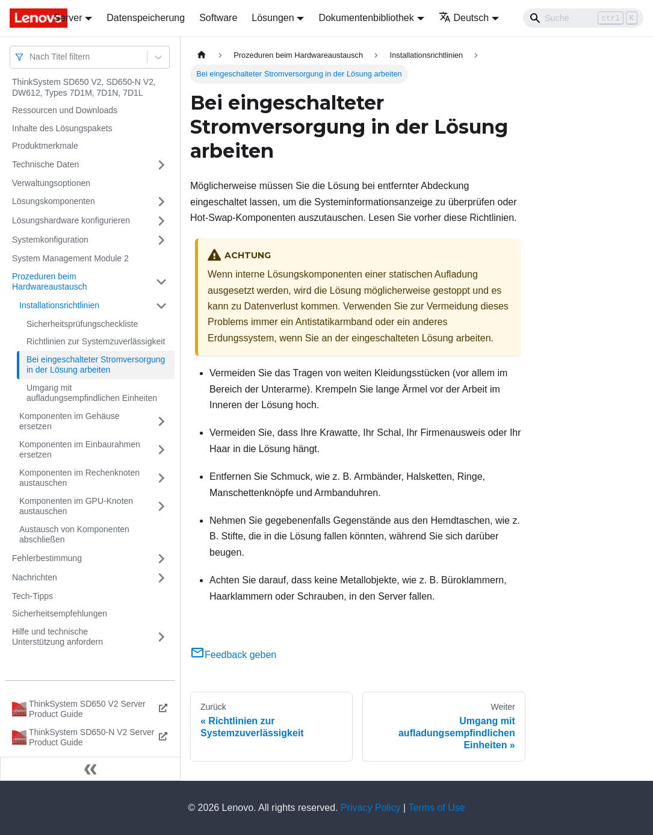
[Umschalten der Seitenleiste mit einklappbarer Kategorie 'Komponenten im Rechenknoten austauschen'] (161, 478)
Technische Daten (45, 164)
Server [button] (68, 18)
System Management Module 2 (70, 258)
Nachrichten (34, 577)
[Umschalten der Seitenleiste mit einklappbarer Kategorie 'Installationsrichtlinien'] (161, 305)
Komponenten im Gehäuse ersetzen (69, 421)
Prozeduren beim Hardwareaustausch (49, 282)
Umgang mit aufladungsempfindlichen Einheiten (91, 393)
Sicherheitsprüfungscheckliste (82, 324)
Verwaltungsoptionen (51, 183)
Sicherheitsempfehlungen (59, 613)
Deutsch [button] (464, 18)
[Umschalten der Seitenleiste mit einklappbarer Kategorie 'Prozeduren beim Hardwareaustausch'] (161, 282)
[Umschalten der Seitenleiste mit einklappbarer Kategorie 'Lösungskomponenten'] (161, 201)
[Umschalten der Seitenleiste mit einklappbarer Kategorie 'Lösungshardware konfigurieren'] (161, 221)
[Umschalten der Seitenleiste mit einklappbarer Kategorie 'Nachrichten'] (161, 578)
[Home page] (201, 55)
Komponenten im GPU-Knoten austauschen (76, 506)
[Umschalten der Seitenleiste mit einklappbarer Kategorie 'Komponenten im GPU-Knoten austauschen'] (161, 506)
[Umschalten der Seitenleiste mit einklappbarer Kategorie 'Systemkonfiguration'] (161, 240)
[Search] (583, 18)
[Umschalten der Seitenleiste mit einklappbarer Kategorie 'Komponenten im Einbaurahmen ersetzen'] (161, 450)
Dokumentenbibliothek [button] (365, 18)
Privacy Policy (371, 807)
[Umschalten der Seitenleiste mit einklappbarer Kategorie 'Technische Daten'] (161, 165)
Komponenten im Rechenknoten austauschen (79, 478)
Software (218, 18)
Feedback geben (233, 655)
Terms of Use (436, 807)
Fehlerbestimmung (47, 558)
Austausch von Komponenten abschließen (74, 534)
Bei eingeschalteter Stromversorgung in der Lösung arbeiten (95, 365)
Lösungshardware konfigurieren (71, 220)
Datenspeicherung (146, 18)
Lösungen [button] (273, 18)
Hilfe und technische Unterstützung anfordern (57, 637)
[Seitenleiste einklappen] (90, 769)
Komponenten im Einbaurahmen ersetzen (79, 449)
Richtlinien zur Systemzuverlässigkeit (95, 341)
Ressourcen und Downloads (64, 110)
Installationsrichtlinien (59, 305)
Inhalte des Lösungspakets (62, 128)
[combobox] (30, 57)
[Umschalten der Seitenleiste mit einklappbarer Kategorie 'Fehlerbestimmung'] (161, 558)
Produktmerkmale (45, 146)
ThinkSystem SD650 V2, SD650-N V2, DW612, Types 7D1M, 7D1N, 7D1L (84, 87)
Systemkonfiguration (50, 239)
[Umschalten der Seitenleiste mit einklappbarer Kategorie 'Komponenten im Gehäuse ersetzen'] (161, 422)
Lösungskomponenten (53, 201)
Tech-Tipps (32, 596)
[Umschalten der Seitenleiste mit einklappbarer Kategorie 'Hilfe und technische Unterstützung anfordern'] (161, 637)
